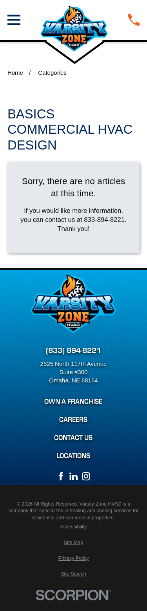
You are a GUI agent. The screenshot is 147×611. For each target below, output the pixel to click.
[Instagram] (86, 476)
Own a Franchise (73, 401)
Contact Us (73, 437)
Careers (73, 419)
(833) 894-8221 (73, 349)
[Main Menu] (13, 19)
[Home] (74, 20)
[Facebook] (61, 476)
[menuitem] (73, 527)
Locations (73, 455)
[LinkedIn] (73, 476)
